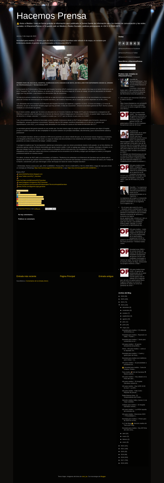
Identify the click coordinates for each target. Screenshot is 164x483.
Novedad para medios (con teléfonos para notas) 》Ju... (134, 359)
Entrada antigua (106, 276)
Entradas (124, 65)
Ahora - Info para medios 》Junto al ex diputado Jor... (133, 349)
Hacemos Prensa (51, 16)
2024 (122, 302)
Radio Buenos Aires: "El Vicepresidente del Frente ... (132, 396)
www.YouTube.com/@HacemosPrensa (31, 205)
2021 (122, 449)
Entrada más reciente (26, 276)
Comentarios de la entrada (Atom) (37, 281)
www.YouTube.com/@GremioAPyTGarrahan (31, 180)
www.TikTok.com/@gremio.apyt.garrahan (31, 186)
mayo (125, 327)
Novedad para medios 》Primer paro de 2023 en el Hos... (134, 419)
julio (124, 322)
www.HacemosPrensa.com (27, 195)
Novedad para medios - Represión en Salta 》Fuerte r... (134, 335)
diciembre (126, 307)
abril (124, 433)
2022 (122, 446)
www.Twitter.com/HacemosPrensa (29, 201)
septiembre (126, 316)
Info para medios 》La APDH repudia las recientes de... (134, 410)
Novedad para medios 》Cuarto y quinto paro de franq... (133, 354)
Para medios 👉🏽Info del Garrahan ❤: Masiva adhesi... (134, 373)
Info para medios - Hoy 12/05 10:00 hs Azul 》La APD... (133, 387)
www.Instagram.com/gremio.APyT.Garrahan (33, 182)
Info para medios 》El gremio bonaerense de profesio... (131, 345)
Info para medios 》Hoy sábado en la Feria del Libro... (134, 377)
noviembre (126, 310)
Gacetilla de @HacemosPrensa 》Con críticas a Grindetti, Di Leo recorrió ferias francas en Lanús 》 (138, 83)
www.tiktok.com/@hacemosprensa (29, 203)
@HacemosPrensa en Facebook (129, 48)
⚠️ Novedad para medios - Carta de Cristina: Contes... (134, 368)
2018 (122, 457)
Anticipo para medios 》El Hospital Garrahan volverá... (133, 405)
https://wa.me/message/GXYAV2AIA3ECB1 (48, 168)
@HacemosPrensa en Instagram (129, 57)
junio (124, 325)
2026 (122, 296)
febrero (125, 439)
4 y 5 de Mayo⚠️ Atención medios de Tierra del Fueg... (134, 424)
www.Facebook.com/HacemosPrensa (30, 197)
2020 (122, 451)
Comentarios (125, 68)
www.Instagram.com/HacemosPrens (30, 199)
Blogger (103, 476)
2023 (122, 305)
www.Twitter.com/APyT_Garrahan (30, 176)
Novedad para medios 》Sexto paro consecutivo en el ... (134, 340)
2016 (122, 463)
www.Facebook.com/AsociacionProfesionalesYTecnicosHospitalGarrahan (43, 184)
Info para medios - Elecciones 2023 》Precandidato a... (133, 415)
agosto (125, 319)
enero (125, 442)
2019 (122, 454)
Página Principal (67, 276)
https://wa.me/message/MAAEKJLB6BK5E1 (82, 168)
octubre (125, 313)
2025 (122, 299)
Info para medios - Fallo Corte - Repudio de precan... (132, 391)
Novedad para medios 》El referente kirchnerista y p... (134, 331)
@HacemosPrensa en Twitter (128, 53)
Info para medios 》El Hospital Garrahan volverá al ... (132, 382)
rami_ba (84, 476)
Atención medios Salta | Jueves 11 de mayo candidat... (134, 401)
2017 (122, 460)
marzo (125, 436)
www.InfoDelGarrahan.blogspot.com (30, 174)
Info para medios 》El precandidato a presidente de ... (134, 363)
